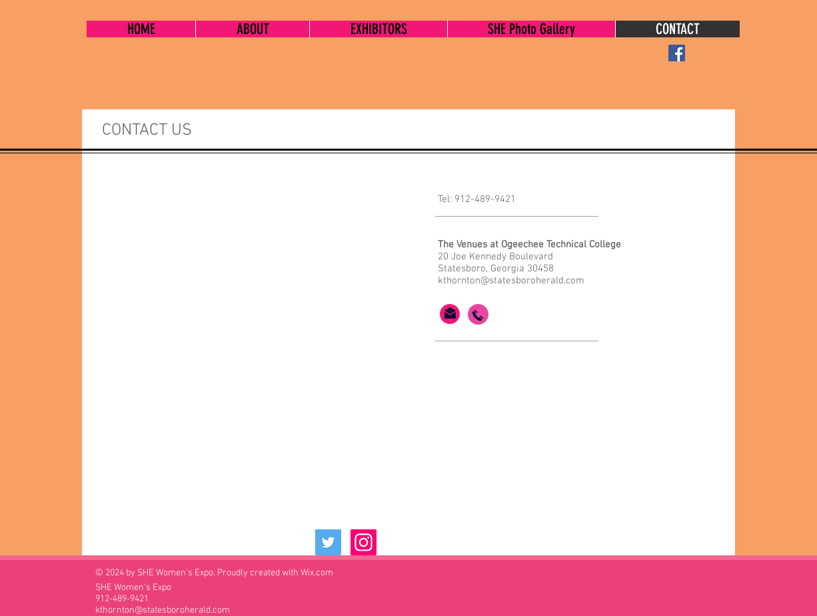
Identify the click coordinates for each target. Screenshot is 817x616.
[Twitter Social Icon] (328, 542)
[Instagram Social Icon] (364, 542)
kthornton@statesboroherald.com (511, 281)
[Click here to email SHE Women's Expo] (450, 313)
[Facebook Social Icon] (676, 53)
